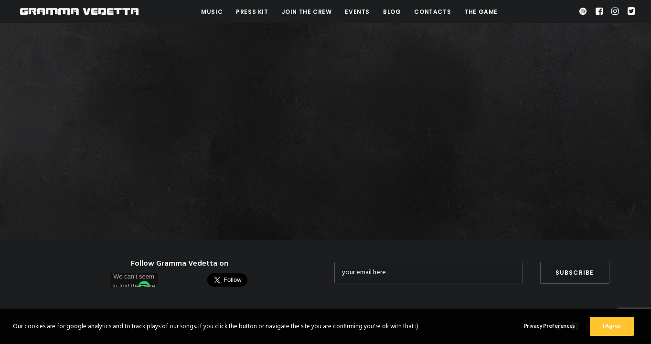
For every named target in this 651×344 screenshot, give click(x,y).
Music (212, 12)
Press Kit (252, 12)
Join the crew (307, 12)
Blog (392, 12)
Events (357, 12)
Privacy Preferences (549, 328)
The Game (481, 12)
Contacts (432, 12)
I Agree (612, 328)
